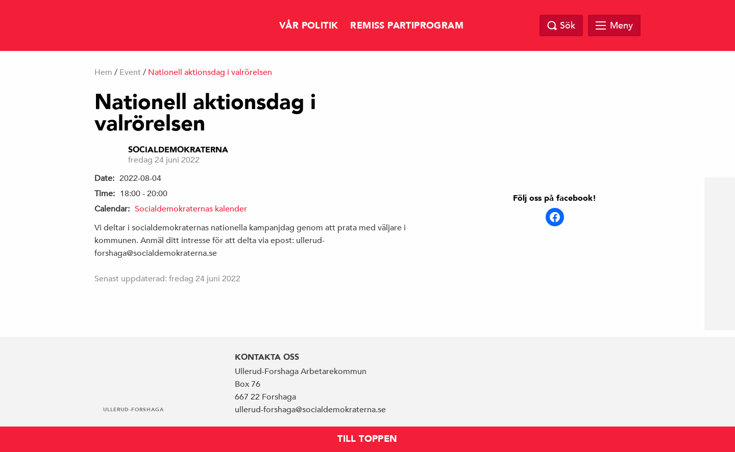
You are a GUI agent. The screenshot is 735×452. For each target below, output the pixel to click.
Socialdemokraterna (178, 149)
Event (130, 72)
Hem (103, 72)
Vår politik (308, 25)
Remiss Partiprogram (406, 25)
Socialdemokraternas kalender (191, 209)
